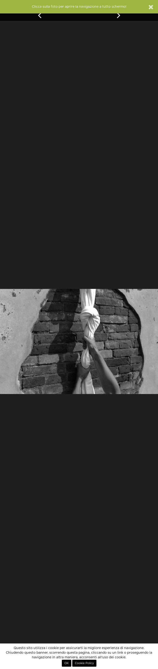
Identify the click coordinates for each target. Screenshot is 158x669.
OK (66, 663)
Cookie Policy (84, 663)
